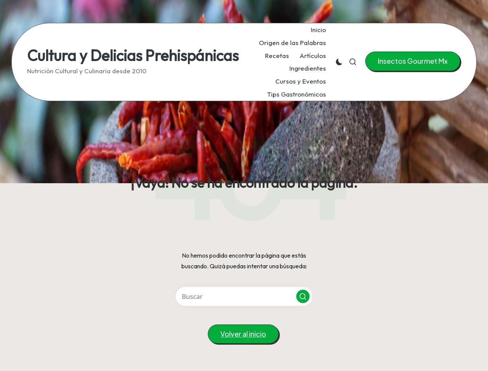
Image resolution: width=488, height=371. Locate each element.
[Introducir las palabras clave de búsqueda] (244, 296)
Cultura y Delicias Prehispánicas (133, 55)
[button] (412, 61)
